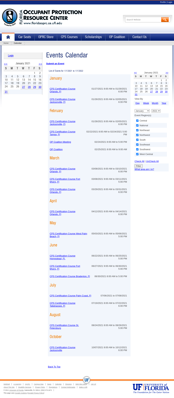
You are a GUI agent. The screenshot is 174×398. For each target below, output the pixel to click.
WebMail (7, 384)
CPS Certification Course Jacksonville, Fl (62, 100)
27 (23, 87)
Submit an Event (55, 63)
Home (8, 37)
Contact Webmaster (68, 387)
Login (169, 2)
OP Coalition (117, 37)
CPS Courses (69, 37)
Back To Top (54, 366)
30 (40, 87)
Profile (163, 2)
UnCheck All (152, 161)
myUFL (27, 384)
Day (137, 103)
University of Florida (16, 390)
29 (34, 87)
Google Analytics (21, 393)
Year (164, 103)
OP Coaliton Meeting (60, 142)
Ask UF (93, 384)
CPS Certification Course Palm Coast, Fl (70, 295)
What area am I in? (144, 169)
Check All (139, 161)
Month (155, 103)
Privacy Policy (40, 387)
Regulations (53, 387)
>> (40, 63)
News (49, 384)
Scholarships (93, 37)
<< (5, 63)
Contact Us (139, 37)
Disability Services (24, 387)
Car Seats (24, 37)
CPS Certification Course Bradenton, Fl (70, 276)
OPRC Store (45, 37)
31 (6, 91)
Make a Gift (83, 387)
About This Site (9, 387)
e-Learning (17, 384)
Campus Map (39, 384)
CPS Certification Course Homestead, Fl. (62, 257)
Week (146, 103)
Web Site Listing (81, 384)
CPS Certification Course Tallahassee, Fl (62, 304)
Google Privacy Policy (36, 393)
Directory (68, 384)
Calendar (58, 384)
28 (29, 87)
